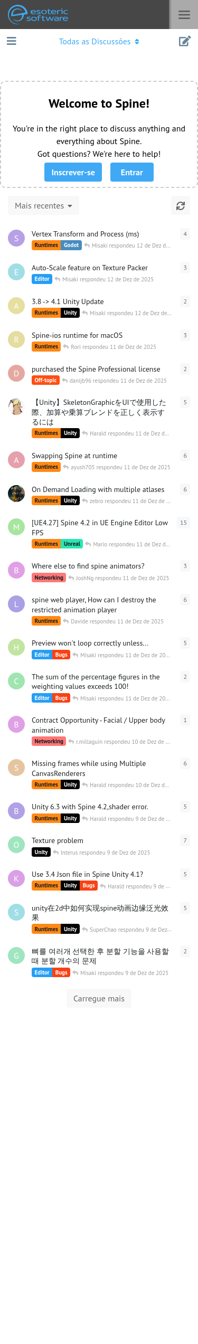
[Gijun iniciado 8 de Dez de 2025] (16, 955)
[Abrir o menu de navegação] (99, 41)
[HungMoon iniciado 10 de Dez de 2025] (16, 647)
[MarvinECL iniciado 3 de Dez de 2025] (16, 526)
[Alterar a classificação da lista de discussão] (43, 205)
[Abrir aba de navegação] (10, 41)
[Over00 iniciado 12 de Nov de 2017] (16, 844)
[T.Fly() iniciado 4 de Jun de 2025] (16, 493)
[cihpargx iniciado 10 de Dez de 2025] (16, 681)
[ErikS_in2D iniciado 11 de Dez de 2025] (16, 271)
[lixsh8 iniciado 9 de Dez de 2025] (16, 603)
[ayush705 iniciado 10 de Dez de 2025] (16, 459)
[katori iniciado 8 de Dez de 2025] (16, 878)
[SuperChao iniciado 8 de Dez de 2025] (16, 912)
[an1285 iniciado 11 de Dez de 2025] (16, 305)
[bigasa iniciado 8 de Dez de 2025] (16, 810)
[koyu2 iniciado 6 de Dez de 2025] (16, 406)
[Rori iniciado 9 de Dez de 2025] (16, 339)
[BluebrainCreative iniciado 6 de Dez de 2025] (16, 570)
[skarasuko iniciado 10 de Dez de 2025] (16, 238)
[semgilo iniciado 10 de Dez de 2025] (16, 767)
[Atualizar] (180, 205)
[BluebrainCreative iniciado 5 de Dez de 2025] (16, 724)
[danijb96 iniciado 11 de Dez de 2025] (16, 373)
